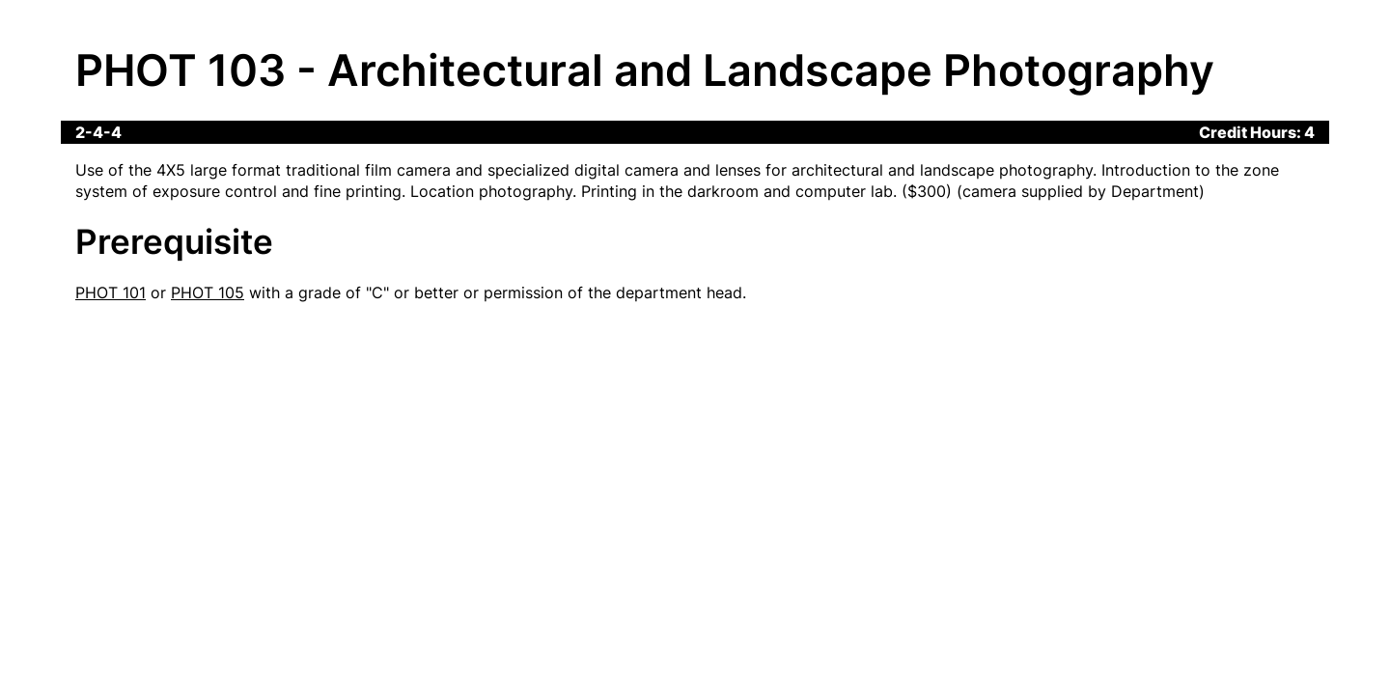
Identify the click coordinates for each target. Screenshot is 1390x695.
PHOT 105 (207, 292)
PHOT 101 (110, 292)
